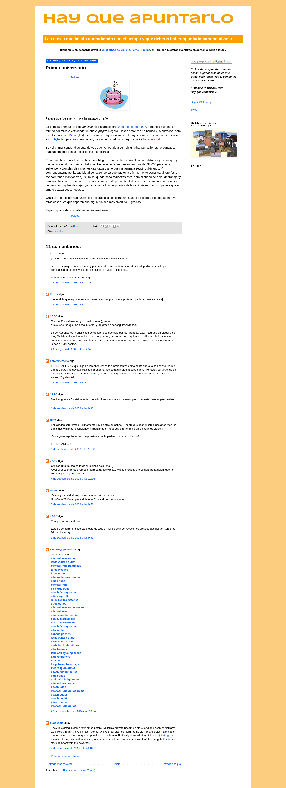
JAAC (53, 316)
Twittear (75, 77)
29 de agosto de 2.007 (131, 126)
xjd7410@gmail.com (63, 549)
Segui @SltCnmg (201, 102)
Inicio (117, 764)
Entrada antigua (171, 764)
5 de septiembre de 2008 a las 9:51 (72, 504)
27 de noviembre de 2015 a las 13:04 (73, 711)
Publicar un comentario (65, 756)
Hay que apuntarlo (138, 19)
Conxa (54, 253)
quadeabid (56, 722)
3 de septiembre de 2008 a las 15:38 (73, 449)
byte (57, 139)
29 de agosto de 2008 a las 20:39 (71, 382)
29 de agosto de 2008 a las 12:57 (71, 349)
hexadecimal (151, 139)
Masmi (54, 490)
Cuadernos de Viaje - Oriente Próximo (126, 49)
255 (70, 135)
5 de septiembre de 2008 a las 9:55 (72, 537)
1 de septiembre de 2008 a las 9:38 (72, 408)
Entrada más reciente (60, 764)
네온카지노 (162, 735)
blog (61, 231)
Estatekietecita (59, 361)
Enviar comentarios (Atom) (79, 770)
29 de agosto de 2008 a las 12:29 (71, 304)
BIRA (53, 420)
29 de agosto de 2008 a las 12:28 (71, 282)
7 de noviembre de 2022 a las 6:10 (72, 748)
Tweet (194, 109)
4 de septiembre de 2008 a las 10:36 (73, 478)
